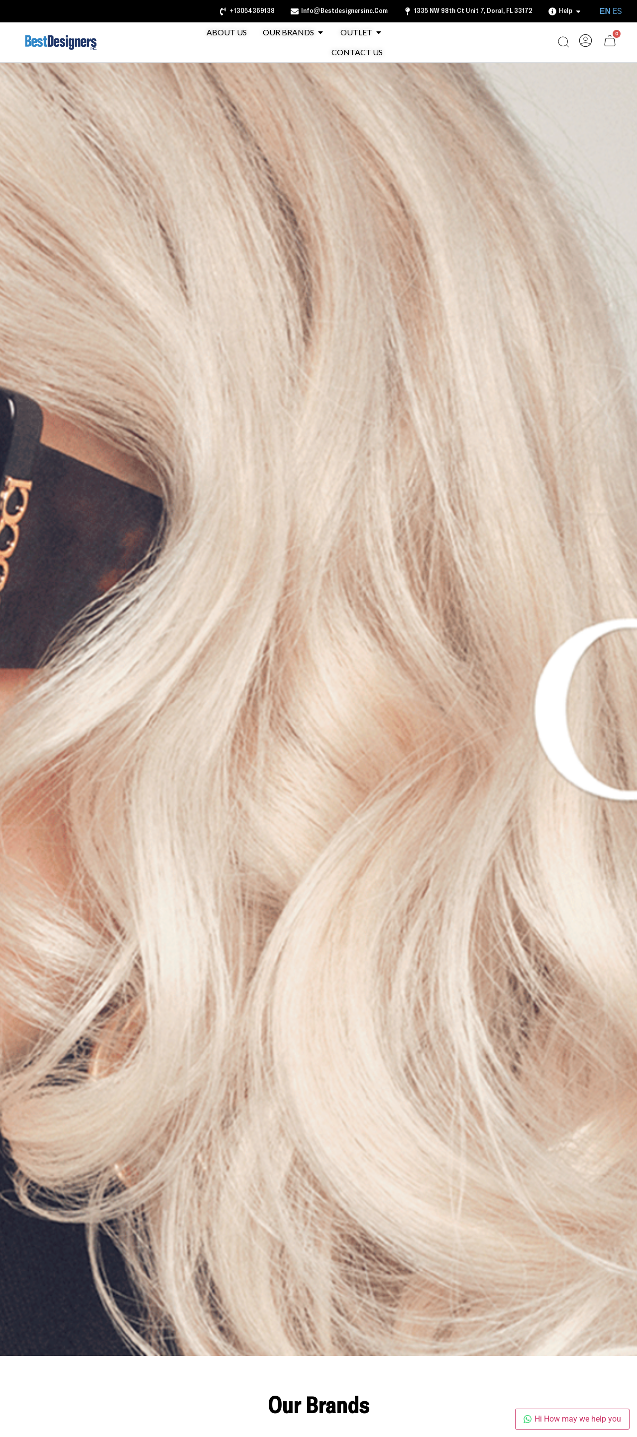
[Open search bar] (563, 41)
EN (605, 11)
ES (617, 11)
